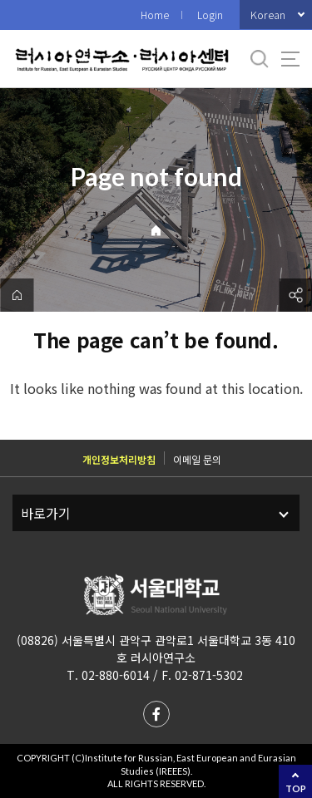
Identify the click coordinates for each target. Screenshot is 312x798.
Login (210, 14)
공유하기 (295, 295)
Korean (267, 14)
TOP (295, 788)
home (16, 295)
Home (155, 14)
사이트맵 (290, 59)
